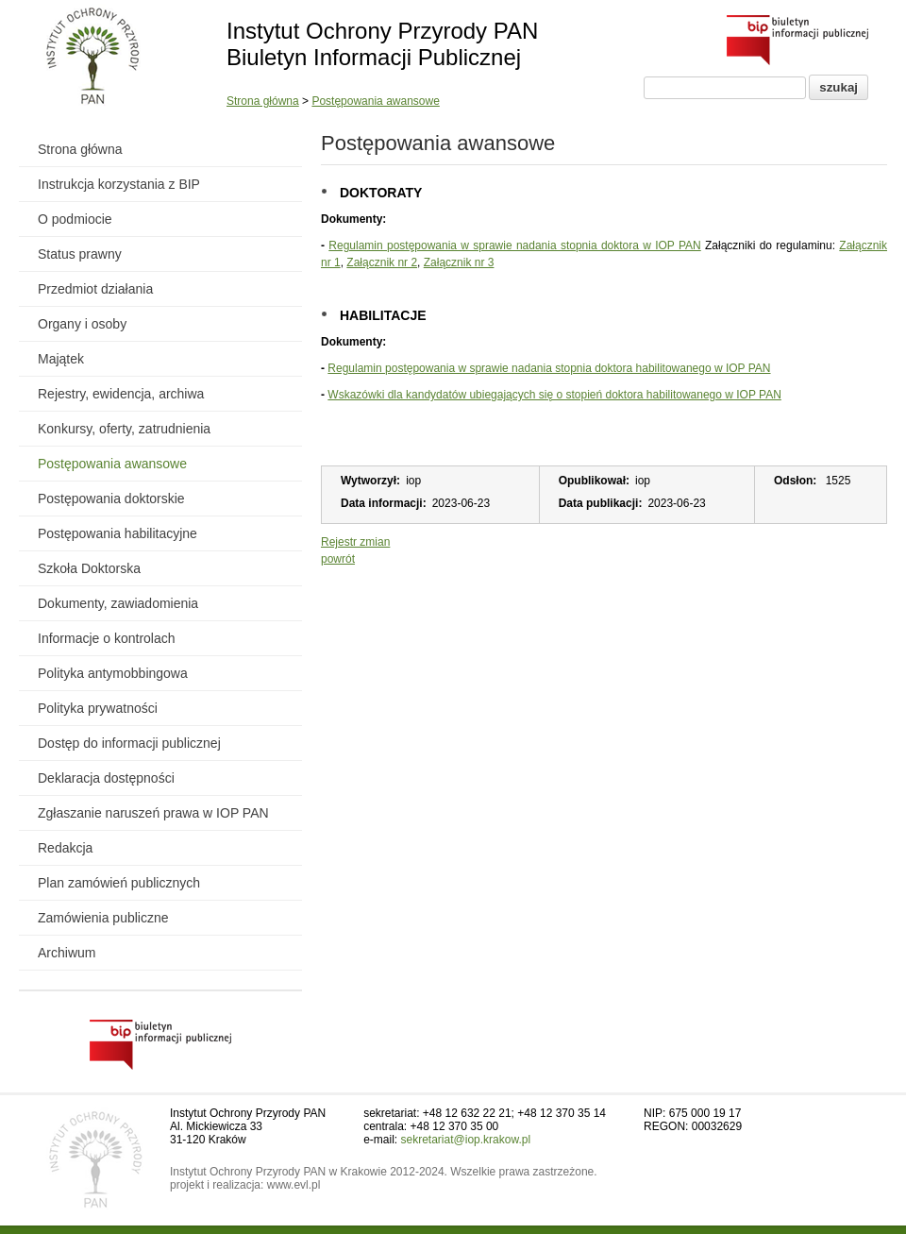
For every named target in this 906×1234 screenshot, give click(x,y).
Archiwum (66, 952)
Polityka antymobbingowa (113, 673)
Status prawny (80, 254)
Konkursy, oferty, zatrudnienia (124, 428)
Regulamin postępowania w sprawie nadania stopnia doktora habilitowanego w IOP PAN (548, 368)
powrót (338, 559)
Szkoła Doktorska (89, 568)
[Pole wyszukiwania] (725, 87)
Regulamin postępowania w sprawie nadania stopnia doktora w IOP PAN (514, 245)
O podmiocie (75, 219)
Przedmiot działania (95, 288)
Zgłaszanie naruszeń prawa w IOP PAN (153, 812)
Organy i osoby (82, 323)
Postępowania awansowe (375, 101)
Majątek (61, 358)
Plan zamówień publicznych (119, 882)
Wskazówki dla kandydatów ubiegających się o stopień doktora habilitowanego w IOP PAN (554, 394)
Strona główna (262, 101)
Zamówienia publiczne (103, 917)
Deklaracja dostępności (106, 778)
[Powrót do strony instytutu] (93, 57)
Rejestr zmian (355, 542)
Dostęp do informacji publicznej (129, 743)
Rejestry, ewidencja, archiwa (121, 393)
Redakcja (65, 847)
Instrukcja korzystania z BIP (119, 184)
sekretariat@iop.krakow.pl (466, 1139)
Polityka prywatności (98, 708)
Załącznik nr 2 (381, 262)
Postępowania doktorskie (111, 498)
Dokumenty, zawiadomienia (118, 603)
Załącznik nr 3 (459, 262)
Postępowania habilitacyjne (117, 533)
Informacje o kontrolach (107, 638)
